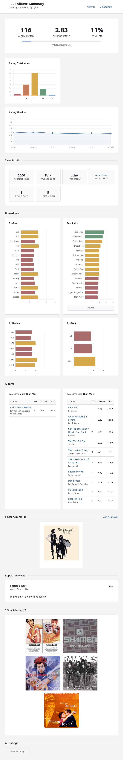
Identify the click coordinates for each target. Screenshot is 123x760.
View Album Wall (110, 517)
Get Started (106, 6)
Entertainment (18, 585)
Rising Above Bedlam (20, 407)
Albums (91, 6)
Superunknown (76, 471)
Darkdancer (74, 480)
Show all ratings (18, 751)
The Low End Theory (78, 450)
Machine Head (75, 489)
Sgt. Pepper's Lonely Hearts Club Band (78, 430)
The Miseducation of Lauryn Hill (78, 461)
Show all (90, 307)
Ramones (73, 407)
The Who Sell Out (77, 441)
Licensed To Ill (75, 498)
